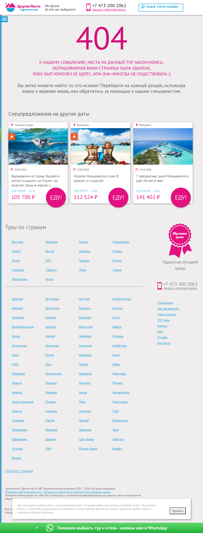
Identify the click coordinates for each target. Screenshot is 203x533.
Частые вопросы (168, 308)
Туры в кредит (166, 314)
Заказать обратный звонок (109, 10)
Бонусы (162, 326)
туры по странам (19, 471)
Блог (160, 331)
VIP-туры (163, 320)
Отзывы (162, 337)
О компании (165, 303)
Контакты (163, 343)
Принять (177, 511)
